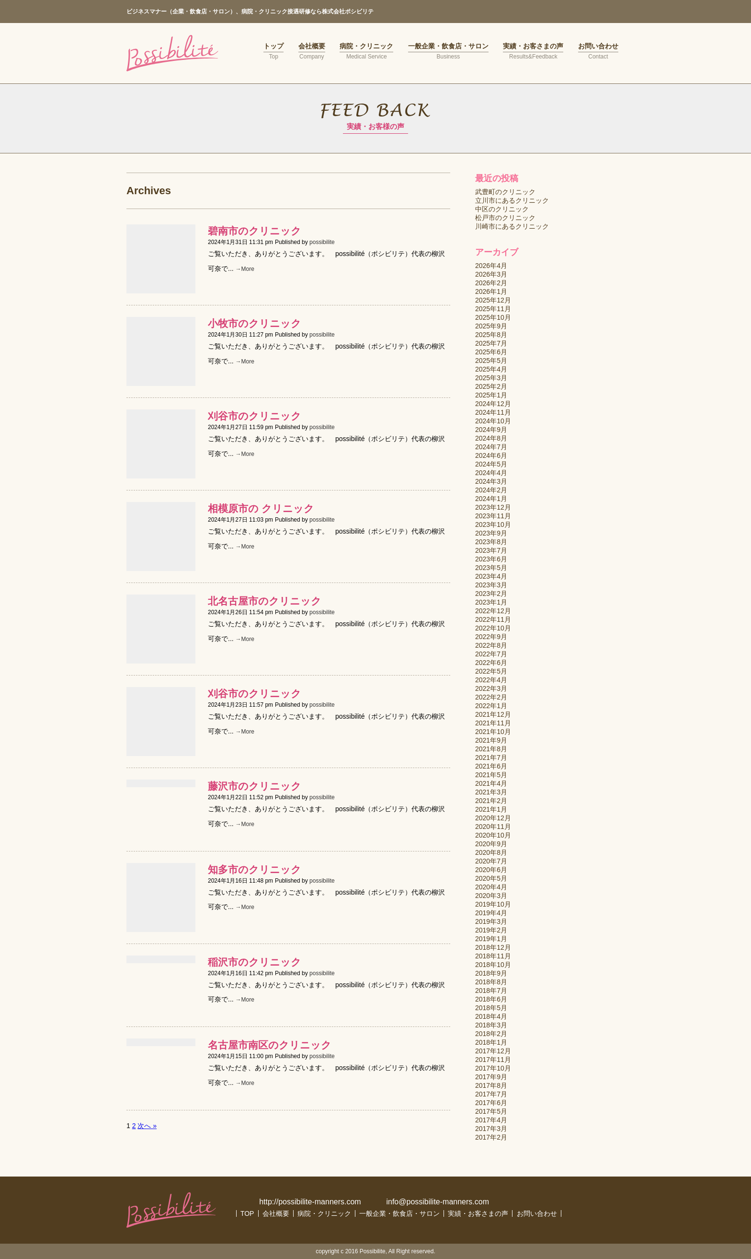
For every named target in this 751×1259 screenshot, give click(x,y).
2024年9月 (491, 429)
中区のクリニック (502, 209)
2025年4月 (491, 369)
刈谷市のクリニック (254, 397)
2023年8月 (491, 542)
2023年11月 (493, 516)
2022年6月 (491, 662)
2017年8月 (491, 1085)
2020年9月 (491, 844)
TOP (247, 1213)
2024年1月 (491, 498)
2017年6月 (491, 1103)
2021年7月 (491, 757)
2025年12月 (493, 300)
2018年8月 (491, 982)
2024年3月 (491, 481)
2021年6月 (491, 766)
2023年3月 (491, 585)
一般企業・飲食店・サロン (448, 51)
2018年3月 (491, 1025)
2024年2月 (491, 490)
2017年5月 (491, 1111)
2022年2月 (491, 697)
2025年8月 (491, 334)
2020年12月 (493, 818)
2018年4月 (491, 1016)
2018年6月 (491, 999)
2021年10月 (493, 731)
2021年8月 (491, 749)
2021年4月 (491, 783)
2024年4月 (491, 473)
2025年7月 (491, 343)
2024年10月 (493, 421)
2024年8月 (491, 438)
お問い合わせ (598, 51)
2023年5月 (491, 567)
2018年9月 (491, 973)
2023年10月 (493, 524)
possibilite (322, 242)
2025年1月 (491, 395)
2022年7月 (491, 654)
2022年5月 (491, 671)
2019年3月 (491, 921)
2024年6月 (491, 455)
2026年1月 (491, 291)
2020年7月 (491, 861)
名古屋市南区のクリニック (269, 979)
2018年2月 (491, 1034)
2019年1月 (491, 939)
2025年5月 (491, 360)
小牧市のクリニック (254, 314)
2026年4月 (491, 265)
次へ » (147, 1060)
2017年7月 (491, 1094)
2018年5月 (491, 1008)
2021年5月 (491, 775)
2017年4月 (491, 1120)
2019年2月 (491, 930)
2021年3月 (491, 792)
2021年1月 (491, 809)
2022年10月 (493, 628)
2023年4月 (491, 576)
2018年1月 (491, 1042)
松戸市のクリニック (505, 217)
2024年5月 (491, 464)
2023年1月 (491, 602)
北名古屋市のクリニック (264, 563)
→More (245, 269)
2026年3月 (491, 274)
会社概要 (311, 51)
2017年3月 (491, 1128)
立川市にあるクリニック (512, 200)
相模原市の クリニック (261, 480)
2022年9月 (491, 637)
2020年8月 (491, 852)
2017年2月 (491, 1137)
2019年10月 (493, 904)
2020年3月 (491, 895)
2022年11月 (493, 619)
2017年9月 (491, 1077)
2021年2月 (491, 800)
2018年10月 (493, 964)
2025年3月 (491, 378)
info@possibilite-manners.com (437, 1202)
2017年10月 (493, 1068)
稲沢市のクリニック (254, 896)
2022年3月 (491, 688)
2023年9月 (491, 533)
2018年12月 (493, 947)
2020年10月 (493, 835)
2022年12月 (493, 611)
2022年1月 (491, 706)
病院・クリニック (366, 51)
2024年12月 (493, 404)
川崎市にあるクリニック (512, 226)
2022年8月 (491, 645)
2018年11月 (493, 956)
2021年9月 (491, 740)
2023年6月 (491, 559)
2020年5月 (491, 878)
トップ (273, 51)
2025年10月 (493, 317)
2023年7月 (491, 550)
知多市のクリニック (254, 813)
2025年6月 (491, 352)
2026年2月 (491, 283)
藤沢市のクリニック (254, 730)
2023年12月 (493, 507)
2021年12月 (493, 714)
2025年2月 (491, 386)
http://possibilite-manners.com (310, 1202)
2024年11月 (493, 412)
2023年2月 (491, 593)
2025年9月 (491, 326)
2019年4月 (491, 913)
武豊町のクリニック (505, 192)
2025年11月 (493, 309)
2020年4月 (491, 887)
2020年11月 (493, 826)
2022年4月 (491, 680)
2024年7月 (491, 447)
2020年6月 (491, 870)
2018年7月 (491, 990)
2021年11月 (493, 723)
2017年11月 (493, 1059)
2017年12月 (493, 1051)
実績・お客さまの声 (533, 51)
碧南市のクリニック (254, 230)
